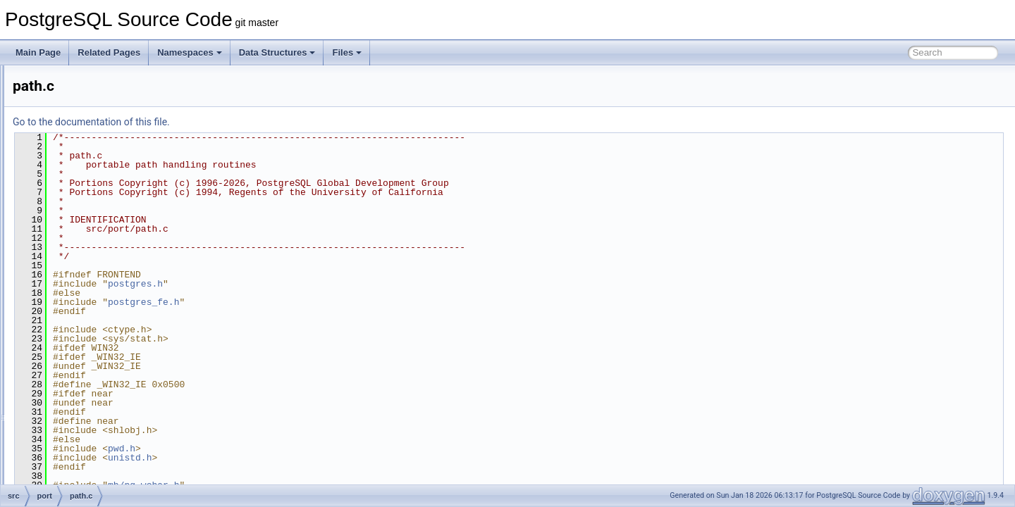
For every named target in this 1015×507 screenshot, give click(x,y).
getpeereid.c (92, 173)
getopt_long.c (94, 158)
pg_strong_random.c (108, 467)
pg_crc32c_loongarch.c (112, 344)
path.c (80, 282)
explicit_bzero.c (98, 127)
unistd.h (306, 457)
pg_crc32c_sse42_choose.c (121, 390)
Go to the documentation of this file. (267, 121)
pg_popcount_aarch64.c (114, 437)
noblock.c (87, 251)
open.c (81, 266)
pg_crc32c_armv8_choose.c (122, 328)
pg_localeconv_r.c (103, 406)
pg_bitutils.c (91, 297)
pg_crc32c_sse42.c (105, 375)
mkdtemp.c (90, 235)
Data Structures (277, 52)
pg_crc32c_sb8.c (101, 359)
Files (347, 52)
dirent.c (83, 96)
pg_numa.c (90, 421)
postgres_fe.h (319, 302)
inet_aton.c (90, 189)
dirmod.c (85, 111)
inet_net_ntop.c (98, 204)
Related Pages (109, 52)
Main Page (38, 52)
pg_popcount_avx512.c (112, 452)
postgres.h (311, 283)
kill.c (77, 220)
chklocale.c (90, 80)
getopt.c (84, 142)
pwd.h (298, 448)
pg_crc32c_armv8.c (106, 313)
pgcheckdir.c (92, 483)
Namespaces (189, 52)
